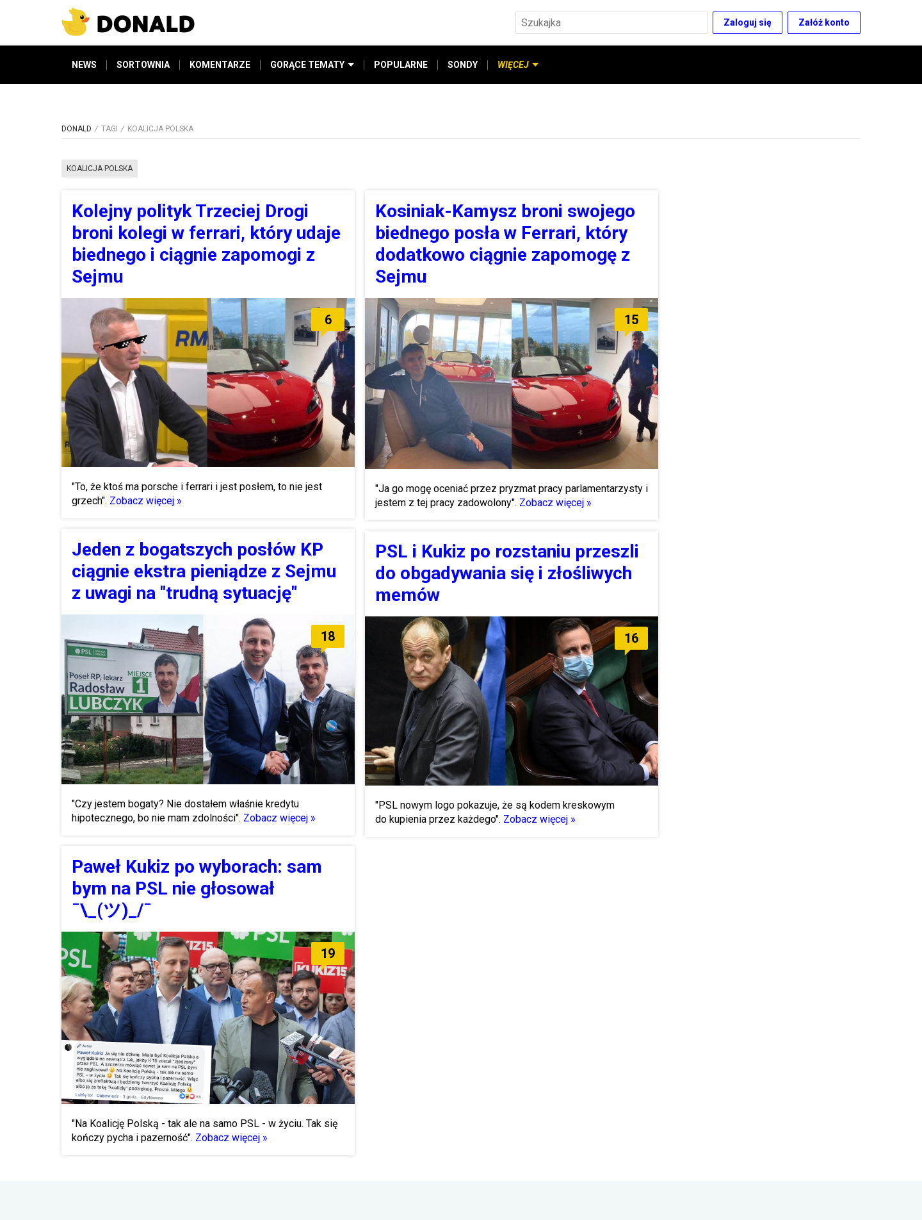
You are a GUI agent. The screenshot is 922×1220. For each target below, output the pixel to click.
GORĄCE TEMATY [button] (312, 65)
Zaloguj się (748, 22)
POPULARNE (401, 65)
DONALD (76, 128)
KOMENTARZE (220, 65)
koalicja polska (100, 168)
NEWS (84, 65)
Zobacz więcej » (145, 501)
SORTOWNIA (143, 65)
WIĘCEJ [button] (517, 65)
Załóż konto (824, 22)
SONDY (463, 65)
